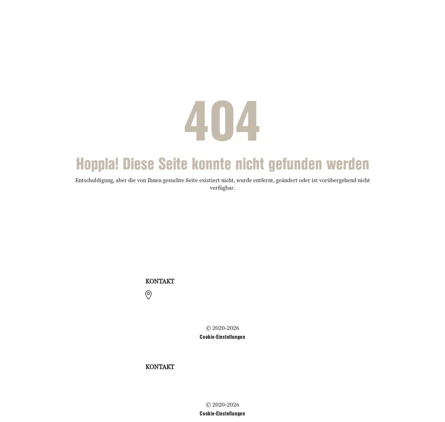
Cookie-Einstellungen (222, 337)
